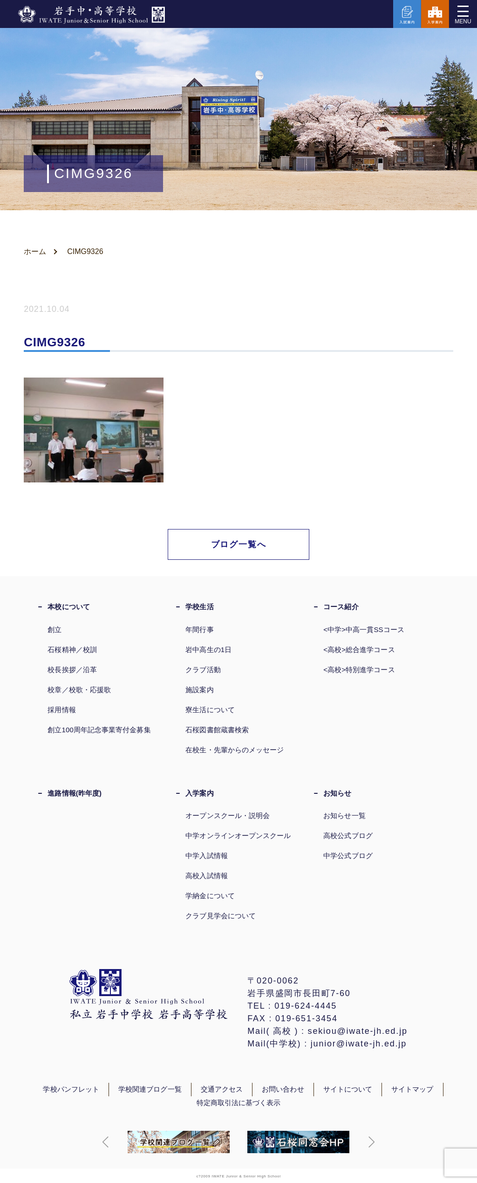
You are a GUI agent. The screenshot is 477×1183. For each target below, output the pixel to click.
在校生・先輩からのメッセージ (234, 750)
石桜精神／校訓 (72, 649)
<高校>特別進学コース (359, 670)
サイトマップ (412, 1089)
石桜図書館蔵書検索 (217, 730)
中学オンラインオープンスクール (238, 835)
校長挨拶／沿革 (72, 670)
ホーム (35, 251)
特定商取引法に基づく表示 (239, 1103)
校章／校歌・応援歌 (79, 690)
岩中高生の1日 (208, 649)
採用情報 (61, 710)
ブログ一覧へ (238, 544)
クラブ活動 (202, 670)
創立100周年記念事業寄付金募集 (99, 730)
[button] (105, 1142)
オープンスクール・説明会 (227, 815)
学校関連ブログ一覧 (150, 1089)
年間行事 (199, 629)
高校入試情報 (206, 876)
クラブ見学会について (220, 916)
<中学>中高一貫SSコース (363, 629)
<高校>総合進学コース (359, 649)
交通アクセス (222, 1089)
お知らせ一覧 (344, 815)
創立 (54, 629)
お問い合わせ (283, 1089)
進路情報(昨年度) (75, 793)
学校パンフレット (71, 1089)
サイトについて (348, 1089)
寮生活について (210, 710)
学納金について (210, 896)
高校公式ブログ (348, 835)
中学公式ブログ (348, 856)
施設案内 (199, 690)
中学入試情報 (206, 856)
